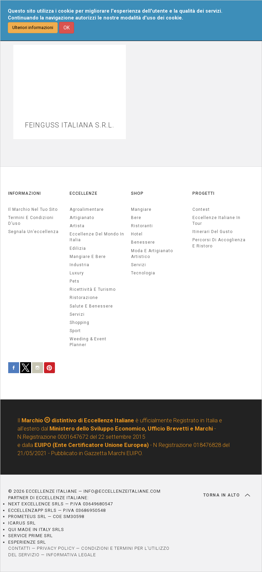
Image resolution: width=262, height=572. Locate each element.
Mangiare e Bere (88, 256)
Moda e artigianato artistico (152, 253)
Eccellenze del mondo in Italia (97, 237)
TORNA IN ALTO (226, 495)
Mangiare (141, 209)
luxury (77, 273)
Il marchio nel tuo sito (33, 209)
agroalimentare (87, 209)
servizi (77, 314)
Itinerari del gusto (212, 231)
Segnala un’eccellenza (33, 231)
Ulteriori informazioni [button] (32, 27)
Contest (201, 209)
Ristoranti (142, 225)
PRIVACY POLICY (56, 548)
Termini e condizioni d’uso (31, 220)
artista (77, 225)
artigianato (82, 217)
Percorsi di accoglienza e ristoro (219, 242)
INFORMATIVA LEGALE (71, 554)
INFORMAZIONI (24, 193)
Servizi (138, 264)
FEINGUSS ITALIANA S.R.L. (69, 125)
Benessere (143, 242)
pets (74, 281)
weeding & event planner (88, 342)
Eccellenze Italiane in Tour (216, 220)
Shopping (79, 322)
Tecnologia (143, 273)
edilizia (78, 248)
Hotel (137, 234)
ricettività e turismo (93, 289)
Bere (136, 217)
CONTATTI (19, 548)
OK (66, 27)
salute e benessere (91, 306)
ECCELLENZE (84, 193)
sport (75, 330)
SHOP (137, 193)
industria (79, 264)
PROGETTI (203, 193)
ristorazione (84, 297)
